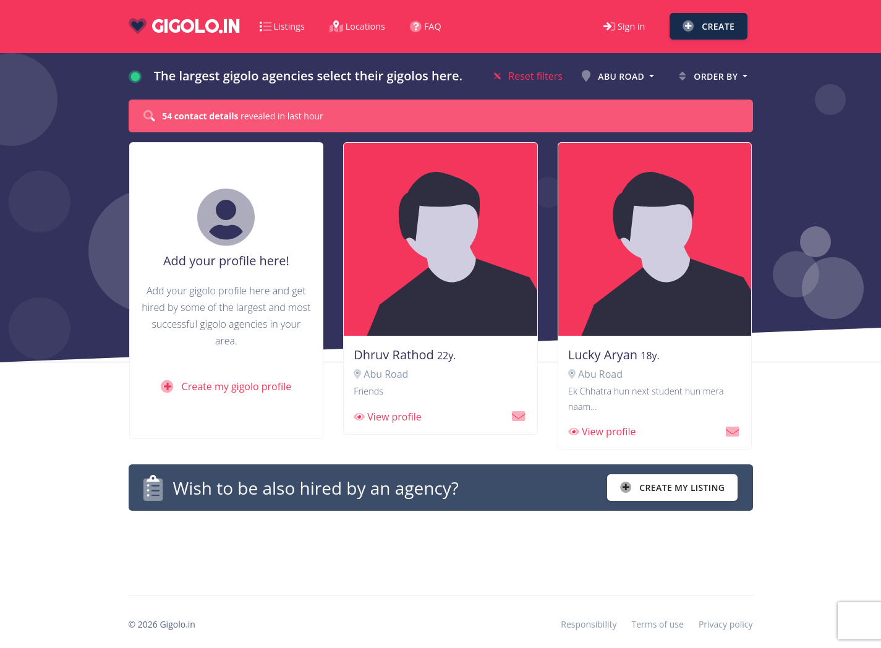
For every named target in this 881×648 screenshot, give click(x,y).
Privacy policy (726, 624)
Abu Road (614, 76)
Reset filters (528, 76)
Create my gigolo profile (226, 386)
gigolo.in (184, 26)
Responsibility (588, 624)
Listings (282, 26)
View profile (388, 417)
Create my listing (672, 487)
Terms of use (657, 624)
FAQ (425, 26)
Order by (709, 76)
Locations (357, 26)
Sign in (624, 26)
